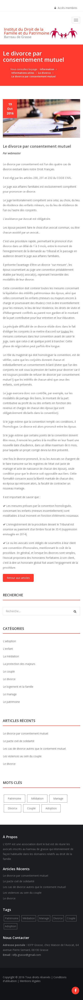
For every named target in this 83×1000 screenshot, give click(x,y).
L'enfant (8, 648)
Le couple (9, 671)
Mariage (58, 798)
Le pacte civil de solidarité (18, 741)
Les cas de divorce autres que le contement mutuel (34, 748)
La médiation (11, 656)
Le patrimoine (11, 702)
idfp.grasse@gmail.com (27, 955)
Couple (31, 808)
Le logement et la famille (18, 686)
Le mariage (10, 694)
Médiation (37, 798)
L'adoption (9, 641)
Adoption (51, 808)
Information (47, 69)
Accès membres (65, 8)
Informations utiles (22, 72)
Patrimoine (14, 798)
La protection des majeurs (19, 664)
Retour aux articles (18, 578)
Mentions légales (30, 981)
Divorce (12, 808)
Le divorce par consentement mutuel (33, 76)
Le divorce (44, 72)
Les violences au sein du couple (22, 756)
